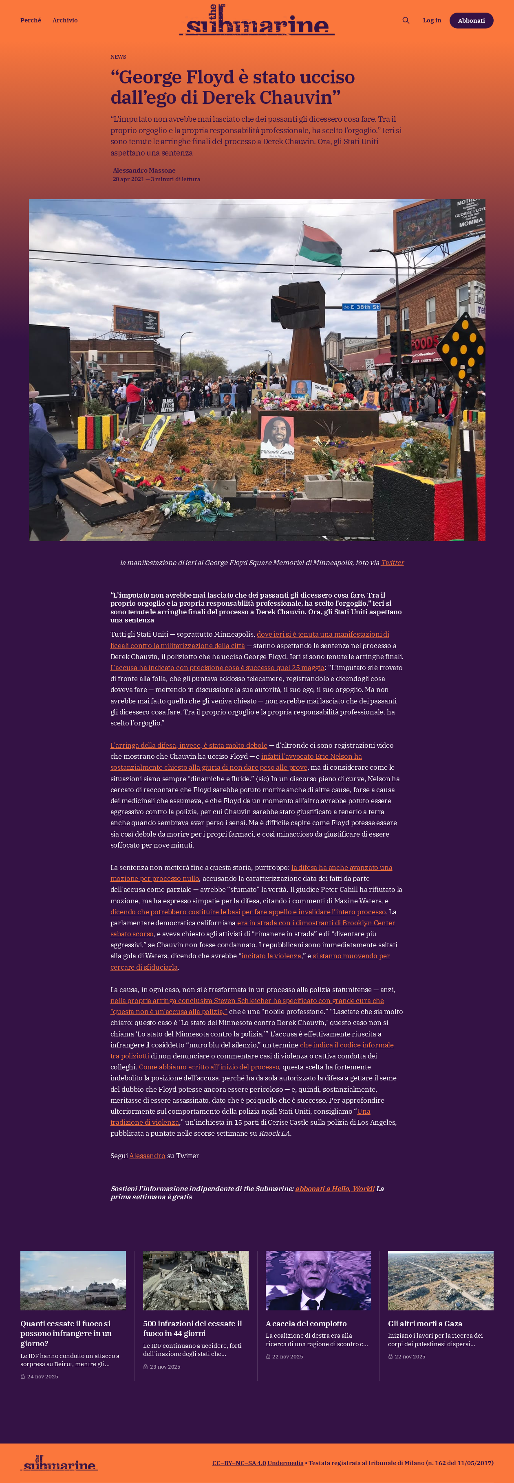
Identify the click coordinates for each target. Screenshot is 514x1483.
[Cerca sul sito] (406, 20)
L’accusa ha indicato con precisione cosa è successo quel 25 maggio (217, 667)
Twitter (392, 562)
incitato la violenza (271, 955)
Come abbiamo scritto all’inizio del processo (209, 1066)
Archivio (65, 20)
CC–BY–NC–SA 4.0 (239, 1463)
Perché (30, 20)
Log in (432, 20)
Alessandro (147, 1155)
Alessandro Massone (144, 170)
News (118, 56)
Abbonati (471, 20)
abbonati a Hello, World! (334, 1188)
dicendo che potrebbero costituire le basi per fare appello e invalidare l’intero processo (248, 911)
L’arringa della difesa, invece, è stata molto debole (188, 745)
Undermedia (285, 1463)
